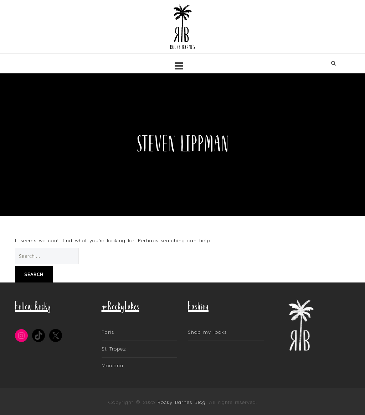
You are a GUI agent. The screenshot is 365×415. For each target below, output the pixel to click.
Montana (112, 365)
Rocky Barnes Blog (182, 402)
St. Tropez (114, 349)
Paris (108, 332)
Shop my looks (207, 332)
